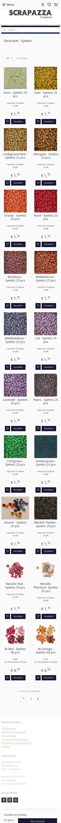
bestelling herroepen (48, 817)
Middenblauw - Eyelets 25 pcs (15, 340)
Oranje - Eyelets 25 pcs (15, 217)
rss (36, 817)
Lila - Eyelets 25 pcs (45, 340)
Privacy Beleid (8, 735)
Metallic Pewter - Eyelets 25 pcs (46, 524)
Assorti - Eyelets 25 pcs (15, 524)
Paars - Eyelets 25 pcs (46, 401)
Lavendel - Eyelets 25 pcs (15, 401)
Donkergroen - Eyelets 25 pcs (46, 462)
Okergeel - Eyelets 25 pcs (45, 155)
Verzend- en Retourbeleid (14, 739)
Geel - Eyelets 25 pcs (45, 94)
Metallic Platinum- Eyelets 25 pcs (46, 587)
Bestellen (18, 121)
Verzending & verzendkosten (16, 743)
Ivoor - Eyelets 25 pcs (15, 94)
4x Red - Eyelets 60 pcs (15, 650)
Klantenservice (9, 728)
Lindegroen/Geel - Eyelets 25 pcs (15, 155)
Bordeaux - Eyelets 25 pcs (15, 278)
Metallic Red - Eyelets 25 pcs (15, 585)
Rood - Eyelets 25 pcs (46, 217)
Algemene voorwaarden (14, 732)
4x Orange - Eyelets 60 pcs (46, 650)
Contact (5, 746)
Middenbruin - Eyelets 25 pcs (46, 278)
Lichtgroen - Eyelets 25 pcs (15, 462)
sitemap (29, 817)
